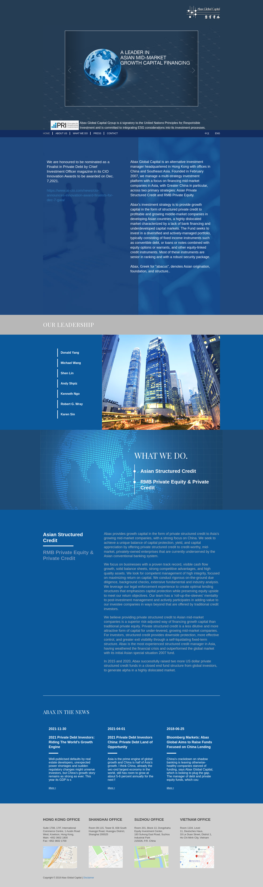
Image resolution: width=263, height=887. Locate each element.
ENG (217, 133)
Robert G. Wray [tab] (72, 404)
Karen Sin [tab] (68, 414)
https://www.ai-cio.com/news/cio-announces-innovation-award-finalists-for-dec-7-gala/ (80, 195)
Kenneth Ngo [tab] (70, 393)
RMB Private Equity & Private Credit (174, 485)
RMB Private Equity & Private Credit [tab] (68, 555)
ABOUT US (61, 133)
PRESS (97, 133)
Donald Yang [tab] (70, 352)
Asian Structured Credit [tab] (63, 537)
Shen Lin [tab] (67, 373)
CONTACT (112, 133)
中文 (207, 133)
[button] (75, 68)
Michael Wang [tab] (71, 363)
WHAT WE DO (80, 133)
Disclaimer (88, 877)
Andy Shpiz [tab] (69, 383)
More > (52, 788)
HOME (46, 133)
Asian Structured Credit (168, 471)
